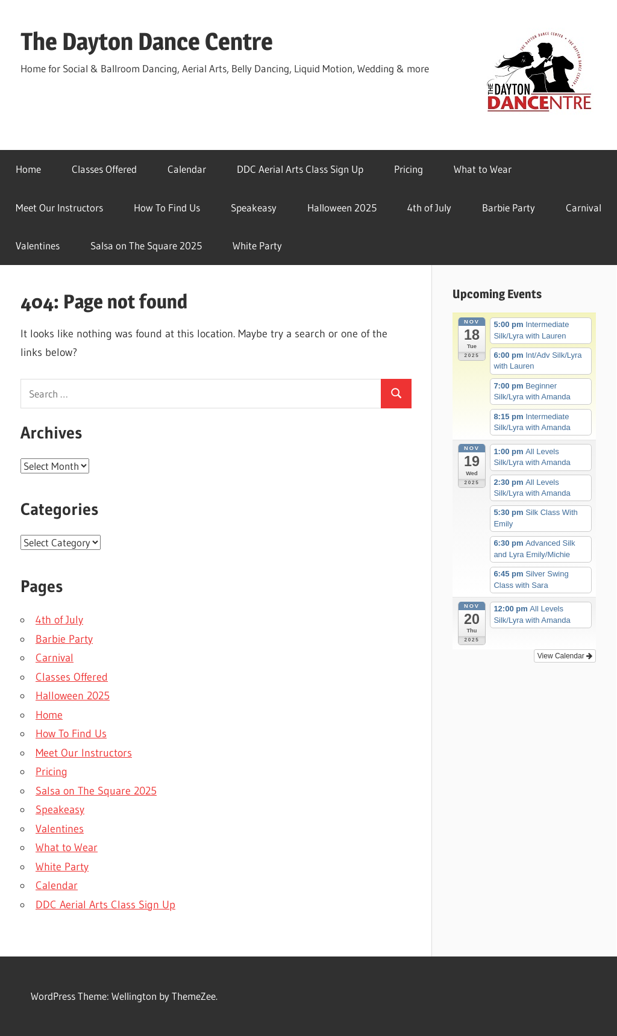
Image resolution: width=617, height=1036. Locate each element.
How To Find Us (167, 207)
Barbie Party (508, 207)
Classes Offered (104, 169)
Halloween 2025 (342, 207)
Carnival (583, 207)
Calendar (187, 169)
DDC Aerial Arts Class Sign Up (300, 169)
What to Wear (483, 169)
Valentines (38, 245)
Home (28, 169)
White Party (257, 245)
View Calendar (564, 656)
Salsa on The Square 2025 (146, 245)
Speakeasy (254, 207)
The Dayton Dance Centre (146, 41)
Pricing (408, 169)
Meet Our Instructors (59, 207)
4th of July (429, 207)
